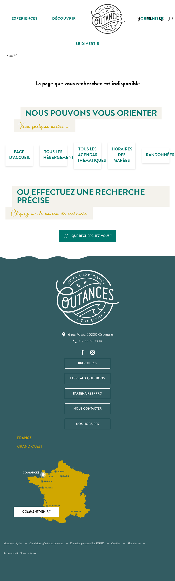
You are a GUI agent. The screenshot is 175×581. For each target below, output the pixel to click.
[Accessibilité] (139, 19)
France (24, 438)
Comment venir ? (36, 511)
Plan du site (134, 543)
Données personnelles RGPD (87, 543)
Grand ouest (30, 446)
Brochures (87, 363)
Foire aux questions (87, 378)
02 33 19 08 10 (87, 341)
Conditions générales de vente (46, 543)
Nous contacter (87, 408)
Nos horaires (87, 423)
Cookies (116, 543)
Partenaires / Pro (87, 393)
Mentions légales (13, 543)
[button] (170, 19)
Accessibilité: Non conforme (19, 553)
